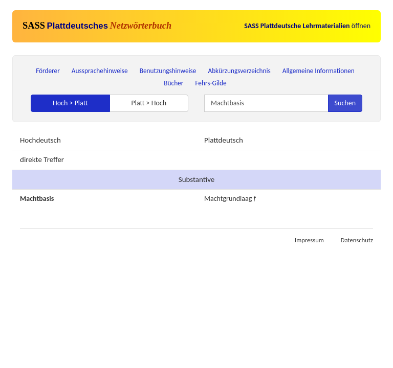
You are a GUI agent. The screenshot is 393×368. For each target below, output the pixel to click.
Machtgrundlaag (228, 198)
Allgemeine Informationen (318, 70)
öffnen (307, 25)
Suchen (345, 103)
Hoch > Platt (70, 103)
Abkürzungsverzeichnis (239, 70)
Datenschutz (357, 240)
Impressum (309, 240)
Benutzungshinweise (168, 70)
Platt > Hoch (148, 103)
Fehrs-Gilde (210, 83)
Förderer (48, 70)
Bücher (173, 83)
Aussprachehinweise (100, 70)
